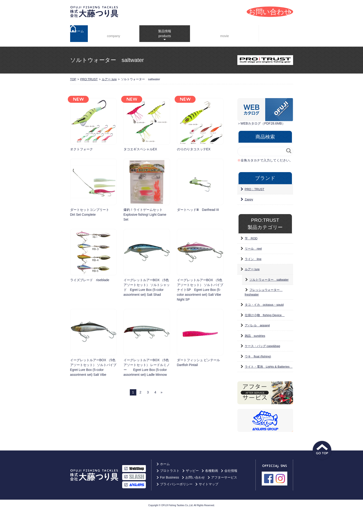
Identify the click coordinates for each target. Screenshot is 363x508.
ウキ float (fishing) (258, 353)
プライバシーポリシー (176, 481)
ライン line (253, 256)
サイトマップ (208, 481)
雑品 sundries (255, 333)
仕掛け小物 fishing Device (265, 312)
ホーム (79, 32)
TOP (73, 76)
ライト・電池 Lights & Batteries (269, 364)
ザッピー (192, 468)
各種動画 (211, 468)
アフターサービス (224, 474)
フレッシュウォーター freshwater (264, 289)
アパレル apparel (257, 322)
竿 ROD (251, 235)
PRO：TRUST (255, 186)
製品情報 (161, 30)
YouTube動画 (222, 32)
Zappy (249, 196)
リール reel (253, 246)
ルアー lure (109, 76)
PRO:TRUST (89, 76)
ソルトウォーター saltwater (269, 277)
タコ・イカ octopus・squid (264, 302)
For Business (277, 32)
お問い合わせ (195, 474)
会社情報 (112, 32)
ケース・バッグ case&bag (262, 343)
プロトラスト (170, 468)
